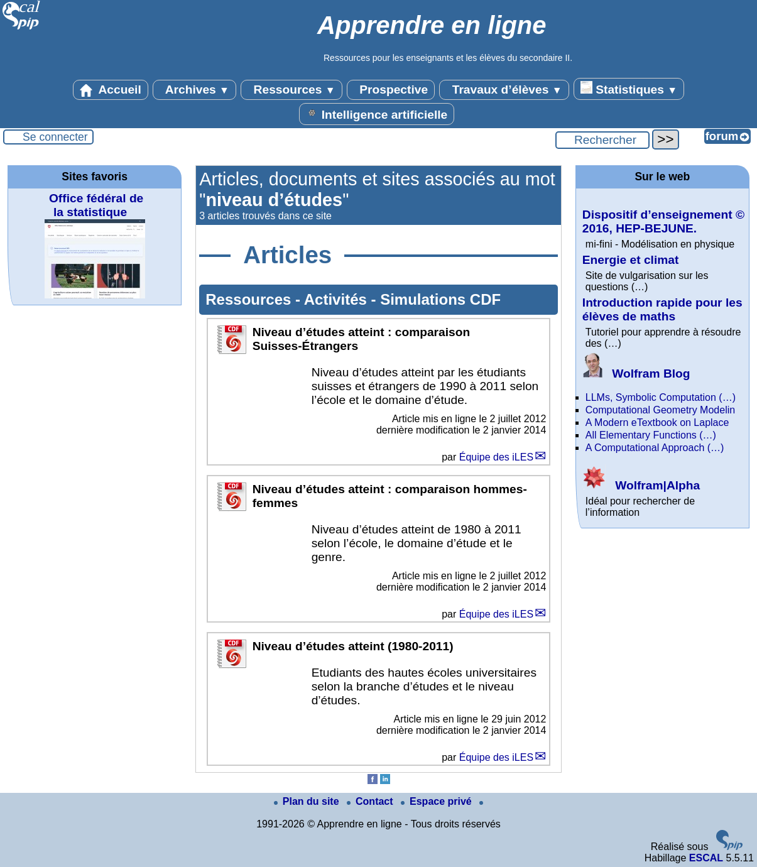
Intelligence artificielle (376, 113)
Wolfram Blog (636, 373)
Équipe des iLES (496, 457)
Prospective (391, 90)
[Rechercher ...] (602, 140)
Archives (194, 90)
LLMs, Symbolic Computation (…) (660, 397)
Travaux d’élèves (504, 90)
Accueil (110, 90)
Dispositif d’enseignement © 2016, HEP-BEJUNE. (663, 221)
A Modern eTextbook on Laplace (657, 422)
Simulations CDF (440, 299)
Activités (337, 299)
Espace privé (437, 801)
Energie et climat (630, 259)
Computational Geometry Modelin (660, 410)
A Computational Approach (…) (654, 447)
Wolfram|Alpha (641, 485)
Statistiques (628, 88)
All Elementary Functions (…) (650, 435)
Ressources (291, 90)
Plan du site (308, 801)
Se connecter (55, 137)
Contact (371, 801)
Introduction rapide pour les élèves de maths (662, 309)
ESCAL (706, 858)
